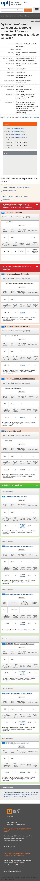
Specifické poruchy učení (9, 190)
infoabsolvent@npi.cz (14, 871)
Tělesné (20, 187)
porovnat (21, 225)
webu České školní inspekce (30, 117)
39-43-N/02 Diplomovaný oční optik (16, 496)
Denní (4, 196)
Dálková (18, 196)
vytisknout (36, 21)
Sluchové (12, 187)
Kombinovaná (6, 199)
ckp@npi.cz (11, 846)
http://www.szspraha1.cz (18, 128)
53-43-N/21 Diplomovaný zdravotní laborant (18, 693)
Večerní (11, 196)
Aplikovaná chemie (20, 274)
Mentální (27, 187)
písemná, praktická (22, 575)
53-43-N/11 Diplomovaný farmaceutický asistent (19, 644)
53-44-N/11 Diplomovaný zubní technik (17, 743)
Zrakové (4, 187)
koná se (22, 251)
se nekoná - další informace (22, 526)
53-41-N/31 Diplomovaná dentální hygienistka (19, 546)
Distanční (25, 196)
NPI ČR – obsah (12, 822)
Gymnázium (17, 212)
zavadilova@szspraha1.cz (19, 134)
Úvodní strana (5, 16)
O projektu (10, 816)
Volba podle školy (17, 16)
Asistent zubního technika (23, 379)
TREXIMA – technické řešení (16, 824)
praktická (22, 417)
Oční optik (16, 431)
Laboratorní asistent (21, 326)
